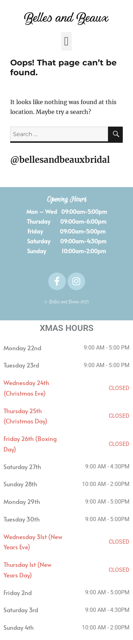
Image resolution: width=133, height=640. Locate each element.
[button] (66, 41)
